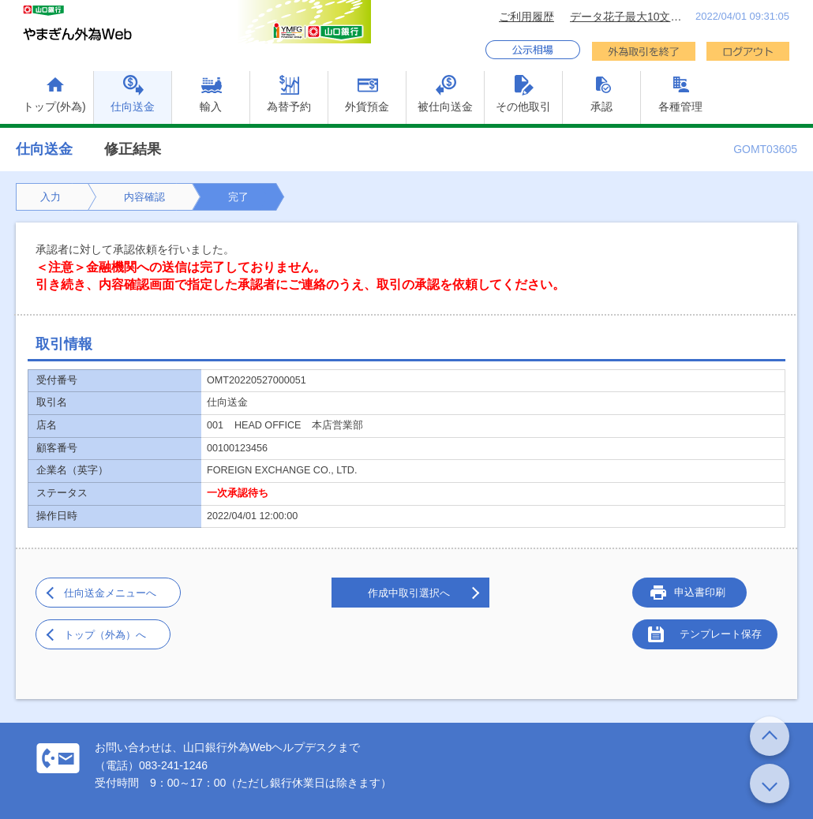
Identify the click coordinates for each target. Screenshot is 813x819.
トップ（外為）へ (105, 635)
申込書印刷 (699, 592)
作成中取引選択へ (409, 593)
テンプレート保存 (721, 634)
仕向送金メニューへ (110, 593)
